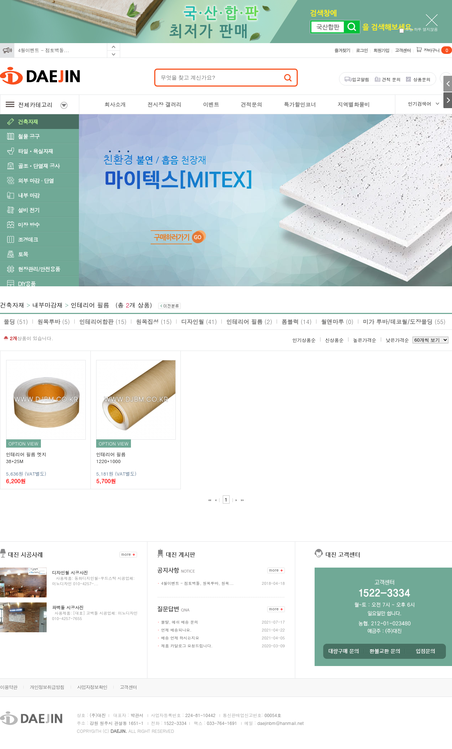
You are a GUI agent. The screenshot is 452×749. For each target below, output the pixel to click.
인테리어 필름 (90, 305)
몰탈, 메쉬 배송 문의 (179, 622)
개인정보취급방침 (47, 687)
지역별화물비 (354, 104)
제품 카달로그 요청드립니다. (186, 645)
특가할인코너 (300, 104)
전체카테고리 (36, 105)
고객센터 (403, 50)
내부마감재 (47, 305)
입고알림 (360, 79)
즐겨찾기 (342, 50)
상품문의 (421, 79)
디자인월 (199, 322)
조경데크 (28, 239)
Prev (113, 47)
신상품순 (334, 340)
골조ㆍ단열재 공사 (39, 166)
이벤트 (211, 104)
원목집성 (154, 322)
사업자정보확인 (92, 687)
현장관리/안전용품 (39, 269)
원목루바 (53, 322)
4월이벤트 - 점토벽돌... (43, 50)
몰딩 (16, 322)
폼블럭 (297, 322)
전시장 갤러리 (164, 104)
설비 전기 (28, 210)
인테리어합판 (103, 322)
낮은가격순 (397, 340)
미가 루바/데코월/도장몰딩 (404, 322)
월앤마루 (337, 322)
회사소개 (115, 104)
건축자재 (28, 121)
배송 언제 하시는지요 (180, 638)
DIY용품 (27, 283)
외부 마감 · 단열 (36, 180)
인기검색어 (419, 103)
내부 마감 (28, 195)
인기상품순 (304, 340)
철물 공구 (28, 136)
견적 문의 (391, 79)
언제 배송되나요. (176, 630)
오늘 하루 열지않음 (418, 29)
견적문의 (251, 104)
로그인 (362, 50)
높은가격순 (364, 340)
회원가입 (381, 50)
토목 (23, 254)
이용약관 (8, 687)
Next (113, 54)
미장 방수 (28, 224)
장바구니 (438, 50)
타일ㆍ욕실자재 (35, 151)
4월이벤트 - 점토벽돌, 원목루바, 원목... (197, 583)
